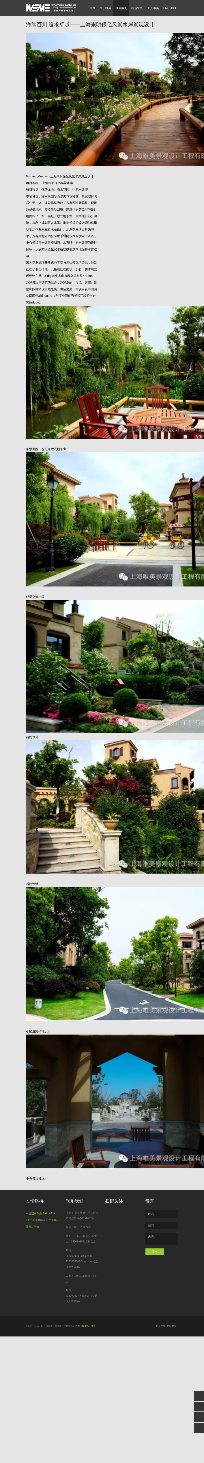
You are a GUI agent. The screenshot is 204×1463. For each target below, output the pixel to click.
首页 (93, 8)
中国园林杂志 (34, 1213)
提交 (154, 1251)
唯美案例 (121, 8)
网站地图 (171, 1326)
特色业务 (137, 8)
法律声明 (160, 1326)
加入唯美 (153, 8)
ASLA (52, 1213)
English (169, 8)
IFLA (29, 1220)
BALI (45, 1213)
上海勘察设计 (40, 1220)
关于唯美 (105, 8)
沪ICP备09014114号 (85, 1326)
